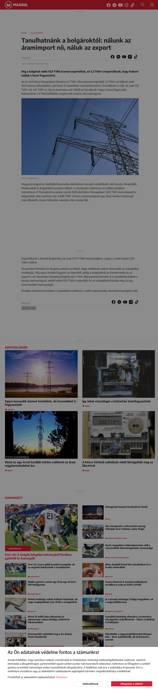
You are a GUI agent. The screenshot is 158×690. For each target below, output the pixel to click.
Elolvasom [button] (62, 677)
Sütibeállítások (90, 683)
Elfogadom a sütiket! (132, 683)
